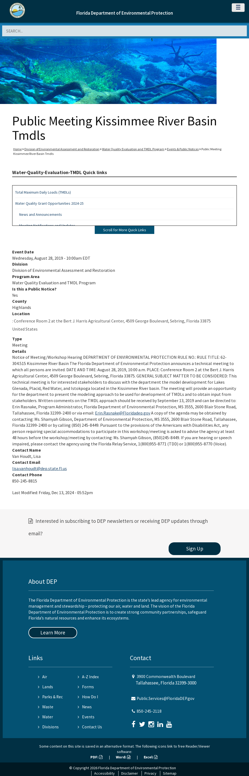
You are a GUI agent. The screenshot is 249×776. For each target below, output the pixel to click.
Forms (86, 686)
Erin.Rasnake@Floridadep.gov (122, 413)
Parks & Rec (50, 696)
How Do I (88, 696)
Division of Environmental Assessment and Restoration (61, 149)
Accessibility (104, 773)
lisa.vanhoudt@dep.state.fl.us (39, 468)
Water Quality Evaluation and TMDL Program (133, 149)
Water (45, 716)
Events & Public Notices (183, 149)
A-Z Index (88, 676)
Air (42, 676)
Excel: (151, 757)
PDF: (96, 757)
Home (17, 149)
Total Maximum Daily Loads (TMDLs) (43, 192)
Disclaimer (129, 773)
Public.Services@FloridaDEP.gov (165, 698)
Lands (45, 686)
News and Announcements (40, 214)
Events (86, 716)
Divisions (48, 726)
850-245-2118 (149, 711)
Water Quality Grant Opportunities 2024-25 (49, 203)
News (85, 706)
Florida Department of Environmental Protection (124, 13)
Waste (45, 706)
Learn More (52, 632)
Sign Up (194, 548)
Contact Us (90, 726)
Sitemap (169, 773)
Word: (123, 757)
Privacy (150, 773)
